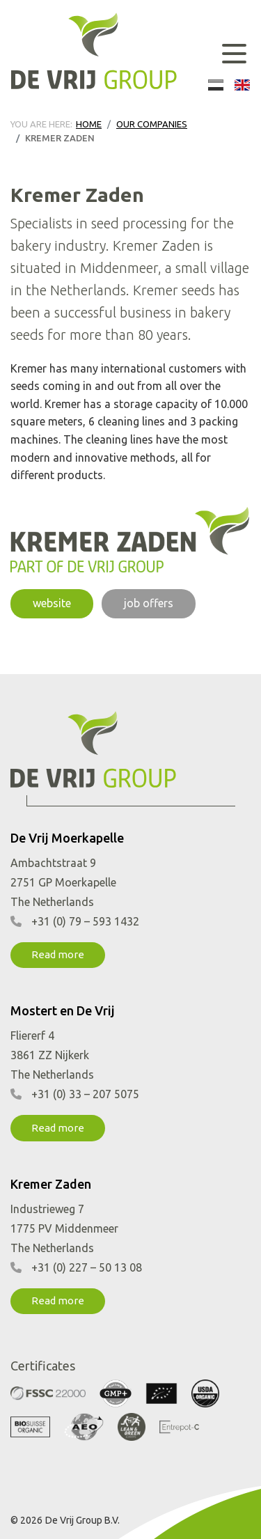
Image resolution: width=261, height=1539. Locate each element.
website (52, 603)
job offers (148, 603)
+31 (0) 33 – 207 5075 (85, 1094)
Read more (57, 954)
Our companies (151, 124)
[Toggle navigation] (234, 54)
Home (89, 124)
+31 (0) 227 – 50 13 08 (86, 1267)
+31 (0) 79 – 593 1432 (85, 921)
